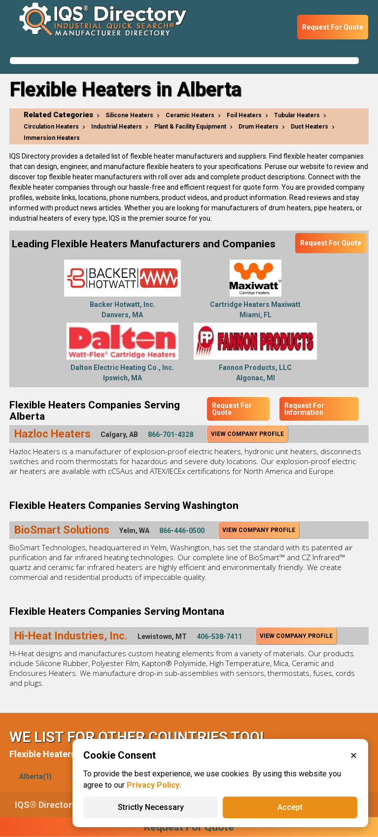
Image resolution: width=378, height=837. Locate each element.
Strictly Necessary (151, 807)
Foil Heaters (244, 115)
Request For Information (304, 409)
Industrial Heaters (116, 126)
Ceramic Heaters (190, 115)
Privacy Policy (153, 785)
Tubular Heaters (297, 115)
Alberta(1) (35, 776)
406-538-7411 (219, 636)
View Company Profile (247, 434)
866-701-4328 (170, 434)
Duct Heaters (309, 126)
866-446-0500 (182, 531)
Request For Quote (332, 27)
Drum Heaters (258, 126)
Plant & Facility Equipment (190, 126)
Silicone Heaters (129, 115)
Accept (290, 807)
